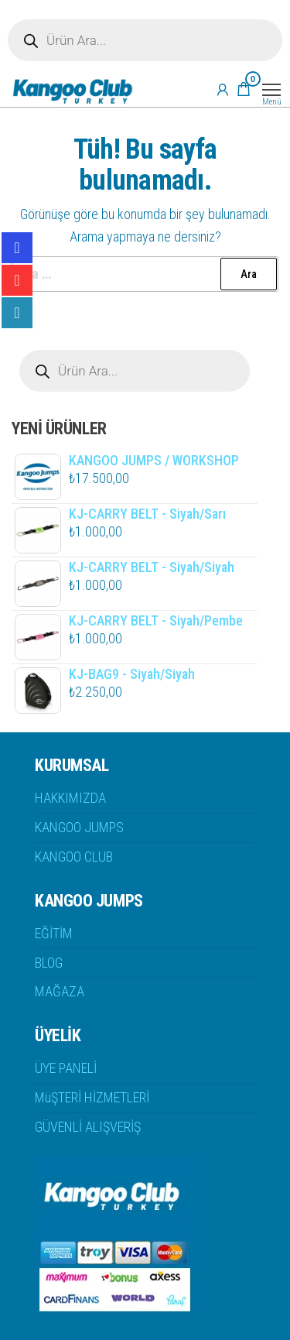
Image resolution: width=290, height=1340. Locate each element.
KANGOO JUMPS (79, 827)
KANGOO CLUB (74, 856)
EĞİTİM (54, 933)
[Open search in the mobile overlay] (145, 40)
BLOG (49, 962)
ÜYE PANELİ (66, 1068)
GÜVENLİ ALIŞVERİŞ (88, 1127)
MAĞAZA (59, 991)
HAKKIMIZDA (70, 798)
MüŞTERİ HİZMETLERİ (92, 1097)
